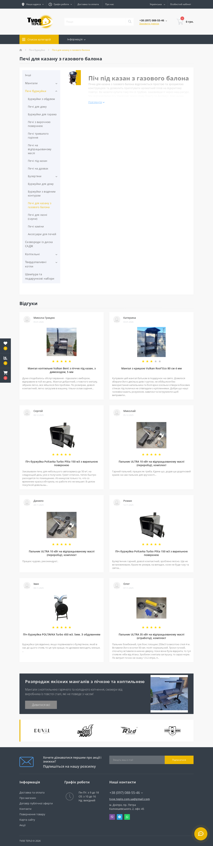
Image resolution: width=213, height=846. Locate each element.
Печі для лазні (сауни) (37, 216)
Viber (112, 817)
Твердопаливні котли (35, 264)
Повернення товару (32, 814)
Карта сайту (27, 819)
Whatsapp (127, 817)
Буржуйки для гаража (42, 114)
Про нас (109, 4)
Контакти (25, 809)
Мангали (31, 83)
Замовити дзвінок (149, 23)
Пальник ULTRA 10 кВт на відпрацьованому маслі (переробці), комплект (151, 463)
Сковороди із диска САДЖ (39, 244)
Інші (28, 75)
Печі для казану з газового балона (39, 205)
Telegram (119, 817)
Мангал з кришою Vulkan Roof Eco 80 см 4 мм (151, 368)
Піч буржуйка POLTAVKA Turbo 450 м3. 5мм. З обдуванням (61, 634)
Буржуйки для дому (41, 184)
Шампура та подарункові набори (39, 276)
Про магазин (27, 798)
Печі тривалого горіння (38, 135)
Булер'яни (35, 176)
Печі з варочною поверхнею (39, 124)
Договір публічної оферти (36, 803)
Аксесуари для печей (42, 234)
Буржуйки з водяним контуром (41, 193)
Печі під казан (37, 161)
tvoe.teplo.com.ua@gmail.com (129, 799)
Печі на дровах (38, 168)
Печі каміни (36, 226)
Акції (22, 825)
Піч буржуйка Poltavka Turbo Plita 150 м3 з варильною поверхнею (61, 463)
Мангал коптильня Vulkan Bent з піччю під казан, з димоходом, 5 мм (62, 370)
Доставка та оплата (88, 4)
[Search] (130, 22)
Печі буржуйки (37, 50)
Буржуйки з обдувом (41, 99)
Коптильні (32, 254)
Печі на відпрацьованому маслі (39, 149)
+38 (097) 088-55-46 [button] (126, 792)
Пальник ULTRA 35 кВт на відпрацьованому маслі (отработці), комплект (151, 636)
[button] (5, 375)
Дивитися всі (41, 705)
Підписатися (179, 759)
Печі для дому (37, 106)
